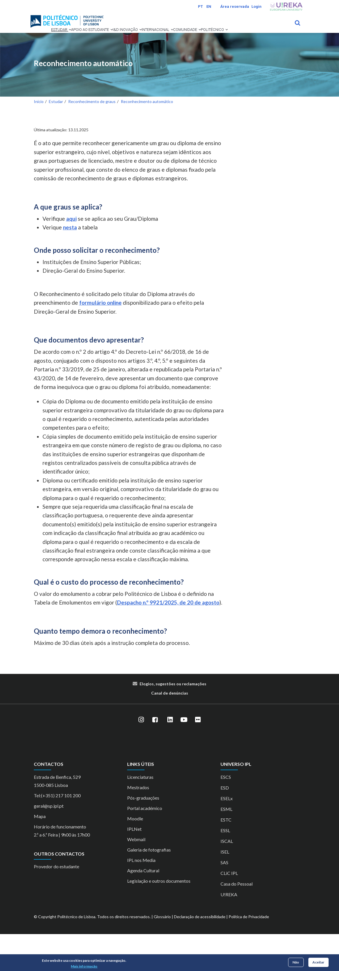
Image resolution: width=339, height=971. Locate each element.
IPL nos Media (141, 897)
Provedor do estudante (56, 903)
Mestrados (138, 824)
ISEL (225, 888)
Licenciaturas (140, 814)
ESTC (226, 856)
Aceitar (318, 962)
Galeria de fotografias (149, 886)
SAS (224, 899)
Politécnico (89, 59)
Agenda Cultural (143, 907)
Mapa (40, 853)
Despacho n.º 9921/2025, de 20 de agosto (168, 639)
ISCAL (227, 878)
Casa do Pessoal (237, 920)
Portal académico (144, 845)
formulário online (100, 339)
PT (200, 6)
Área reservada (234, 6)
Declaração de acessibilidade (199, 953)
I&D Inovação (135, 37)
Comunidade (52, 59)
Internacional (175, 37)
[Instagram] (141, 757)
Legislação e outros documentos (158, 918)
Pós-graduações (143, 834)
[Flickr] (198, 757)
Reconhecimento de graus (92, 138)
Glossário (162, 953)
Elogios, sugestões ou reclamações (173, 720)
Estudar (48, 37)
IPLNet (134, 866)
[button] (58, 37)
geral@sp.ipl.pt (49, 842)
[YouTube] (184, 757)
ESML (226, 846)
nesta (70, 264)
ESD (225, 824)
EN (208, 6)
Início (39, 138)
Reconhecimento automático (83, 100)
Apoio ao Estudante (89, 37)
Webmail (136, 876)
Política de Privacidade (249, 953)
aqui (71, 255)
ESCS (226, 814)
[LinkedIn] (170, 757)
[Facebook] (155, 757)
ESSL (225, 867)
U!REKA (229, 931)
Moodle (135, 855)
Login (256, 6)
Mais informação (84, 966)
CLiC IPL (229, 910)
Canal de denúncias (169, 729)
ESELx (227, 835)
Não (295, 962)
